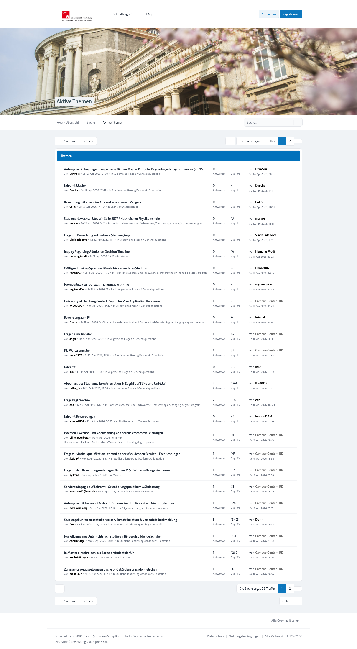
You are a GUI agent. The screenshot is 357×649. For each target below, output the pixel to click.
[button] (298, 141)
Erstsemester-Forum (141, 491)
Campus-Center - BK (269, 300)
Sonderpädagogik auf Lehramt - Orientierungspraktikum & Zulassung (111, 486)
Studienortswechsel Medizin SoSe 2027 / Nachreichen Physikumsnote (112, 218)
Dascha (73, 190)
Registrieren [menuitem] (291, 14)
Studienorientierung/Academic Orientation (137, 190)
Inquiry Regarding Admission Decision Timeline (97, 251)
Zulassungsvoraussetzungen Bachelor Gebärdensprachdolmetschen (110, 569)
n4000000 (75, 305)
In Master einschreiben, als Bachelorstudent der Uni (99, 552)
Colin (72, 206)
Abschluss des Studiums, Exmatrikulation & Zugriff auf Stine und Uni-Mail (115, 383)
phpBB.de (101, 641)
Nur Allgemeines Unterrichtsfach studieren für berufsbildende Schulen (112, 536)
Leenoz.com (155, 636)
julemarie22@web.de (82, 491)
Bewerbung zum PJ (77, 317)
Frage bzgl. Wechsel (77, 400)
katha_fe (74, 388)
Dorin (72, 524)
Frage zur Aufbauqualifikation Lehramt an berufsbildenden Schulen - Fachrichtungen (122, 453)
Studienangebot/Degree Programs (139, 421)
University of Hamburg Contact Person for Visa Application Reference (112, 301)
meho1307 (75, 355)
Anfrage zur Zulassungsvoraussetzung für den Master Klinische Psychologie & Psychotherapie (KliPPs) (134, 169)
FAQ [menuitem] (146, 14)
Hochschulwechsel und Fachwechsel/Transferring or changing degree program (157, 223)
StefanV (74, 458)
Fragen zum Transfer (78, 334)
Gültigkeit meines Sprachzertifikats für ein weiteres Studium (105, 268)
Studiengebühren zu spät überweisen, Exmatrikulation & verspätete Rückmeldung (120, 519)
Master (124, 256)
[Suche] (289, 122)
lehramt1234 (76, 421)
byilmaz (74, 474)
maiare (73, 223)
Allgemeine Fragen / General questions (137, 173)
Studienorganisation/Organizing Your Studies (137, 524)
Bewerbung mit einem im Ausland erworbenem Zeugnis (102, 202)
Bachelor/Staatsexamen (125, 206)
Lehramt (69, 367)
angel (72, 338)
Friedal (73, 322)
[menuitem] (120, 14)
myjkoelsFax (76, 289)
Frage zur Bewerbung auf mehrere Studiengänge (97, 235)
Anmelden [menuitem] (269, 14)
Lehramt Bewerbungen (79, 416)
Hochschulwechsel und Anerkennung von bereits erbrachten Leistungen (113, 432)
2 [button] (290, 141)
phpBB (76, 636)
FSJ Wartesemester (77, 350)
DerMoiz (74, 173)
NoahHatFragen (78, 557)
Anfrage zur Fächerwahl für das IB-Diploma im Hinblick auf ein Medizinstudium (119, 503)
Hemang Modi (78, 256)
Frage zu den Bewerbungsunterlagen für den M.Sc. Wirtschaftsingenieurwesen (117, 470)
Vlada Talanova (78, 239)
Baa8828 (261, 383)
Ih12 (71, 371)
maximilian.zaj (78, 507)
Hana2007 (75, 272)
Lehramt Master (75, 185)
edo (71, 404)
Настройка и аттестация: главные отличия (97, 284)
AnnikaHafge (76, 541)
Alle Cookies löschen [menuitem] (282, 620)
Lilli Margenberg (78, 437)
